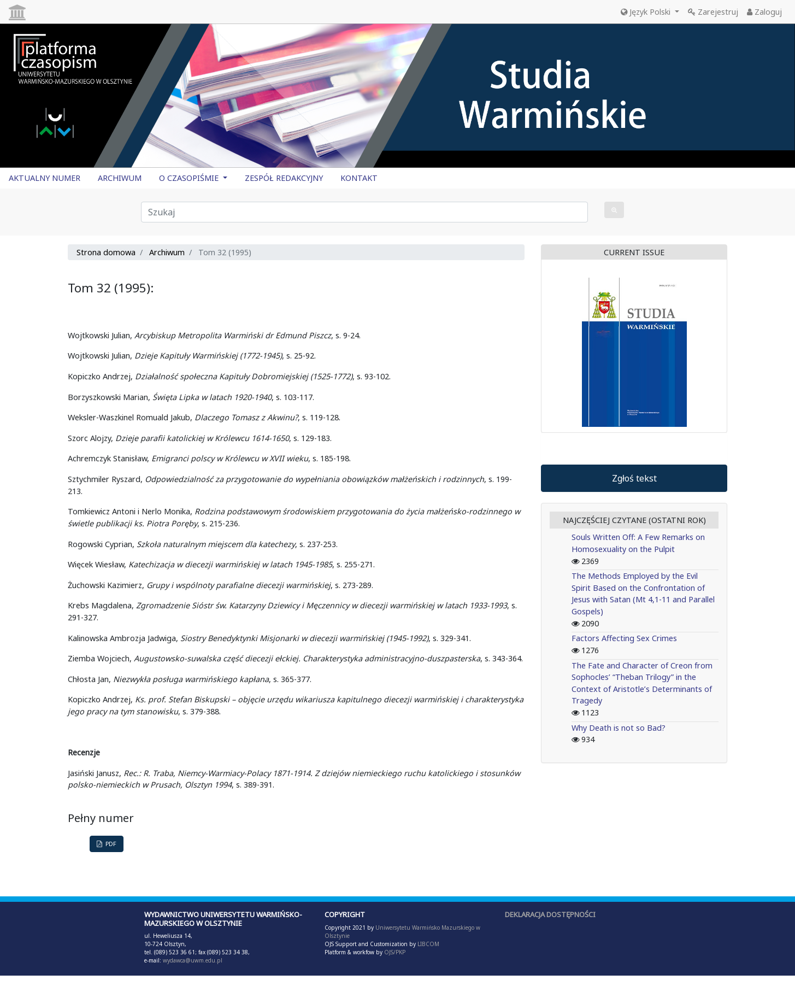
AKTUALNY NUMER (44, 178)
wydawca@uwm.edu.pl (192, 960)
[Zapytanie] (364, 212)
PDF (106, 844)
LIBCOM (428, 944)
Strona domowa (106, 252)
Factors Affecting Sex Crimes (624, 638)
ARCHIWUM (120, 178)
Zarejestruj (713, 12)
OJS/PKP (393, 952)
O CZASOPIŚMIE (190, 178)
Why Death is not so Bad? (619, 728)
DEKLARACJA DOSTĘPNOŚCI (550, 914)
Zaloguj (764, 12)
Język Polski (647, 12)
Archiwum (167, 252)
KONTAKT (359, 178)
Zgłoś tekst (634, 478)
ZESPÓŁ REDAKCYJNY (284, 178)
